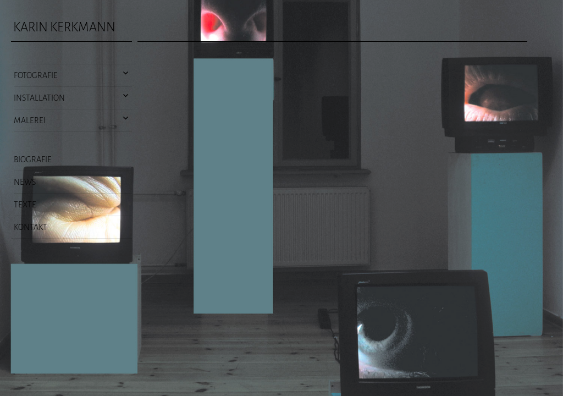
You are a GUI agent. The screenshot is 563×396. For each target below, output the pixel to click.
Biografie (33, 159)
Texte (25, 204)
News (25, 182)
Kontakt (30, 227)
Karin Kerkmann (64, 27)
